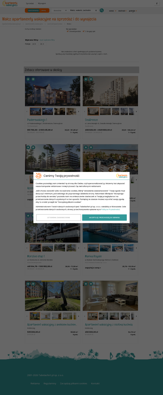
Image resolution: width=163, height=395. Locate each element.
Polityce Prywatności (110, 209)
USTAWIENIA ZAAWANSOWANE (58, 217)
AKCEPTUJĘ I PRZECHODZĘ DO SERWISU (104, 217)
